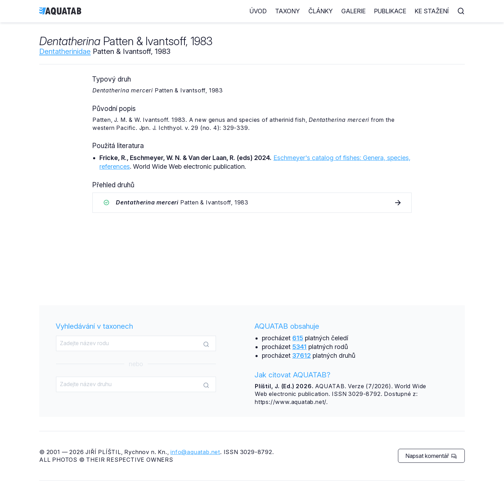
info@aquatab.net (195, 451)
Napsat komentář (431, 455)
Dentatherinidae (65, 51)
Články (320, 11)
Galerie (353, 11)
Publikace (390, 11)
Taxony (287, 11)
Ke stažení (432, 11)
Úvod (258, 11)
